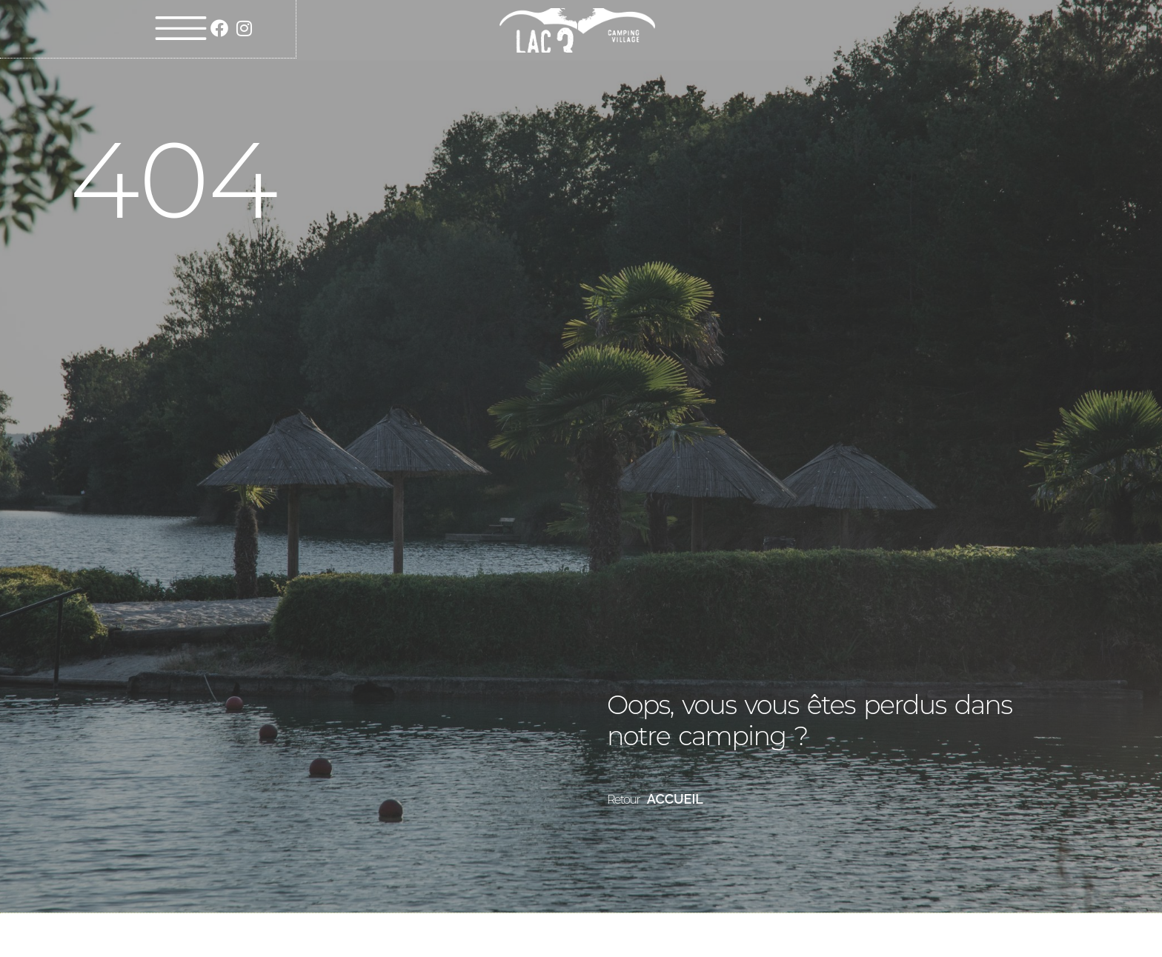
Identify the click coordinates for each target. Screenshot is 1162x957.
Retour (623, 800)
